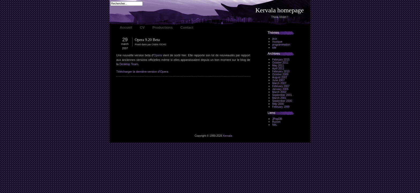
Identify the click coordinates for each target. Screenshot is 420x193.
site (274, 47)
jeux (274, 38)
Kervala (227, 135)
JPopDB (277, 118)
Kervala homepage (279, 10)
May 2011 (278, 65)
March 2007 (279, 83)
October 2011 (280, 62)
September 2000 (282, 100)
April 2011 (278, 68)
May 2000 (278, 103)
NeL (274, 124)
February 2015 (281, 59)
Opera (158, 55)
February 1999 (281, 106)
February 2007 (281, 86)
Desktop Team (128, 64)
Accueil (126, 27)
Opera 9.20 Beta (147, 40)
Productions (162, 27)
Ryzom (276, 121)
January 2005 (280, 89)
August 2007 (279, 77)
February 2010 (281, 71)
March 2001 (279, 97)
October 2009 (280, 74)
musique (277, 41)
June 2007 (278, 80)
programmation (281, 44)
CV (142, 27)
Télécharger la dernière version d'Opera (142, 71)
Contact (187, 27)
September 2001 (282, 95)
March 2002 (279, 92)
